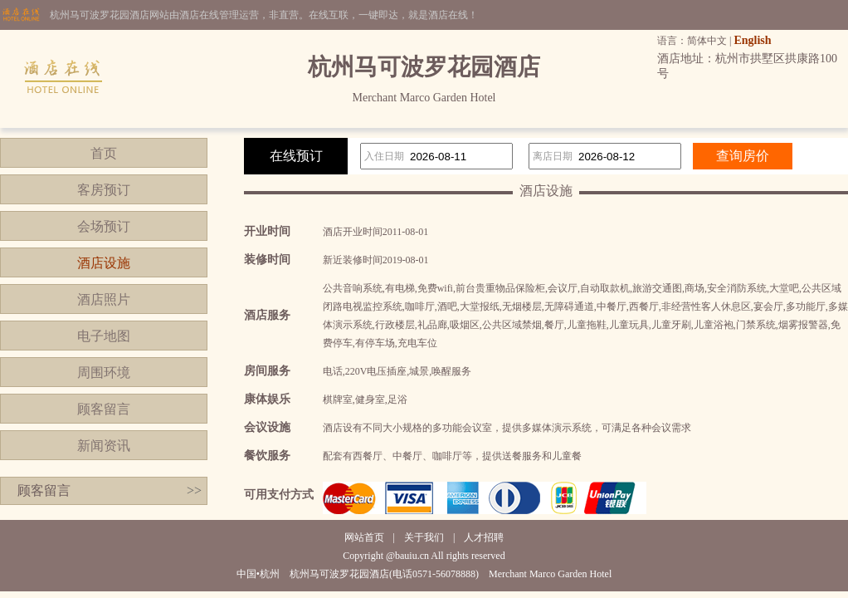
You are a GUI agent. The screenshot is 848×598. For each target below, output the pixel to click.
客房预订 (103, 190)
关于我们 (424, 537)
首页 (103, 153)
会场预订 (103, 226)
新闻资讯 (103, 446)
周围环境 (103, 372)
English (752, 40)
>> (194, 490)
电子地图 (103, 336)
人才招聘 (484, 537)
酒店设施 (103, 263)
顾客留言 (103, 409)
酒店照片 (103, 299)
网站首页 (364, 537)
